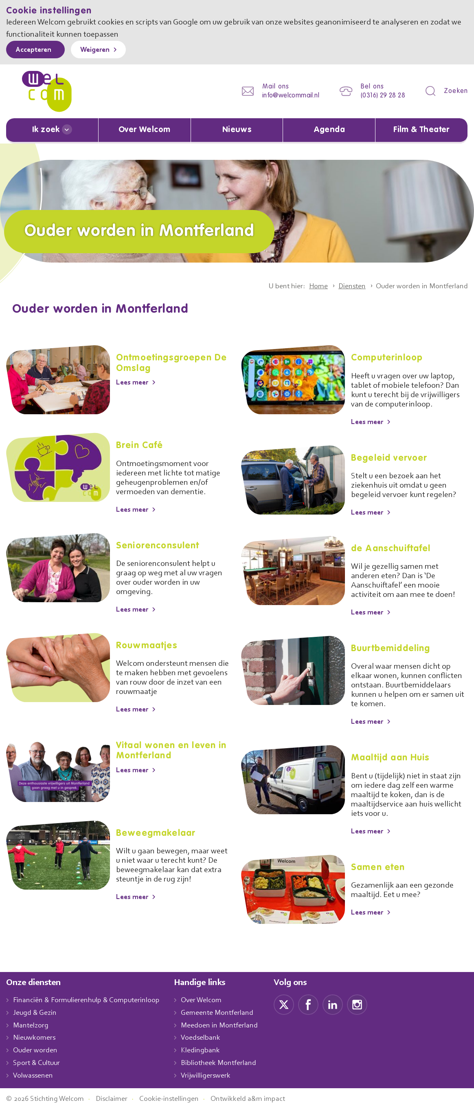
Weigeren (100, 50)
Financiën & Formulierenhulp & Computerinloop (90, 1000)
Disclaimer (118, 1098)
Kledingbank (209, 1050)
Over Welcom (144, 130)
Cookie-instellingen (178, 1098)
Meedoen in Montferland (228, 1025)
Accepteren (35, 50)
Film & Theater (421, 130)
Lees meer (134, 382)
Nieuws (236, 130)
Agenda (329, 130)
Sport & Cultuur (38, 1062)
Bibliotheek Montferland (227, 1062)
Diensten (346, 286)
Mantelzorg (31, 1025)
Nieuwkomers (35, 1038)
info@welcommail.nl (284, 95)
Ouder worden (36, 1050)
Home (310, 286)
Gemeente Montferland (226, 1012)
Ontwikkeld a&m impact (260, 1098)
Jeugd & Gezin (37, 1012)
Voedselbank (209, 1038)
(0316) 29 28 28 (380, 95)
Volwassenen (34, 1075)
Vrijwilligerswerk (214, 1075)
